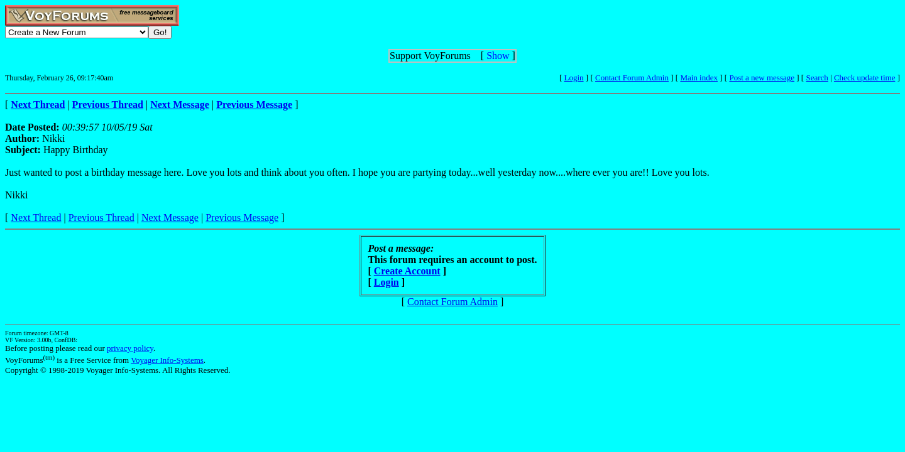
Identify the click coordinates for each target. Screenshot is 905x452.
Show (497, 55)
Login (574, 77)
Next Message (170, 217)
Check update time (864, 77)
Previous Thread (101, 217)
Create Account (407, 271)
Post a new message (761, 77)
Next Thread (36, 217)
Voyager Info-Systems (167, 360)
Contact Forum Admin (632, 77)
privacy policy (130, 348)
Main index (699, 77)
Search (817, 77)
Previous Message (242, 217)
